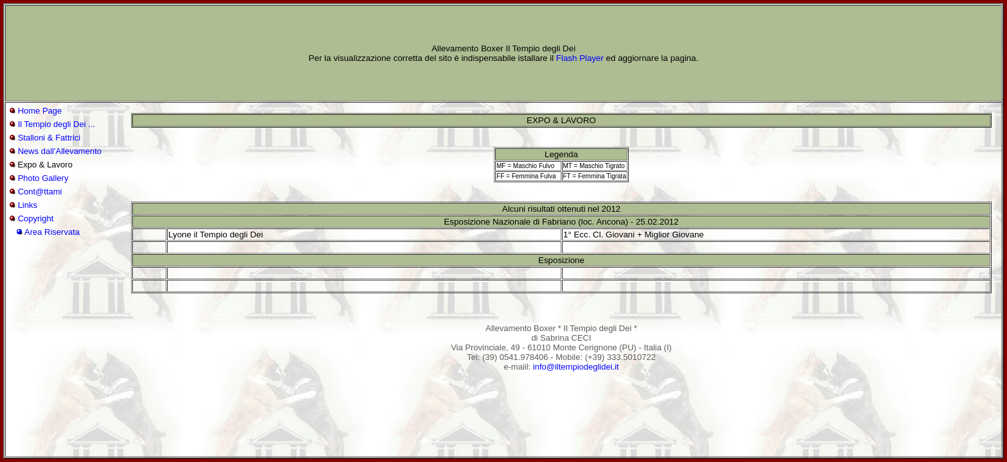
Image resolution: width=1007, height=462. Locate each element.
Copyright (36, 218)
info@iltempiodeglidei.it (576, 367)
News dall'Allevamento (59, 151)
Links (27, 205)
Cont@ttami (40, 191)
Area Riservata (52, 232)
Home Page (40, 111)
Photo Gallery (43, 178)
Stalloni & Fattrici (49, 137)
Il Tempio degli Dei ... (56, 124)
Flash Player (580, 58)
